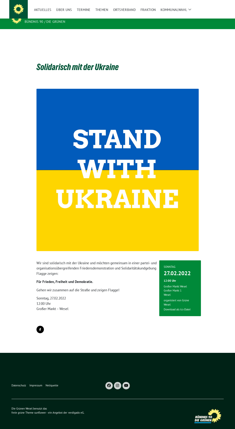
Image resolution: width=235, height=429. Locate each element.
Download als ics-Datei (177, 303)
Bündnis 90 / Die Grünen (45, 21)
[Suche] (212, 4)
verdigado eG (76, 407)
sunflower (40, 407)
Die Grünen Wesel (42, 16)
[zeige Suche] (217, 4)
